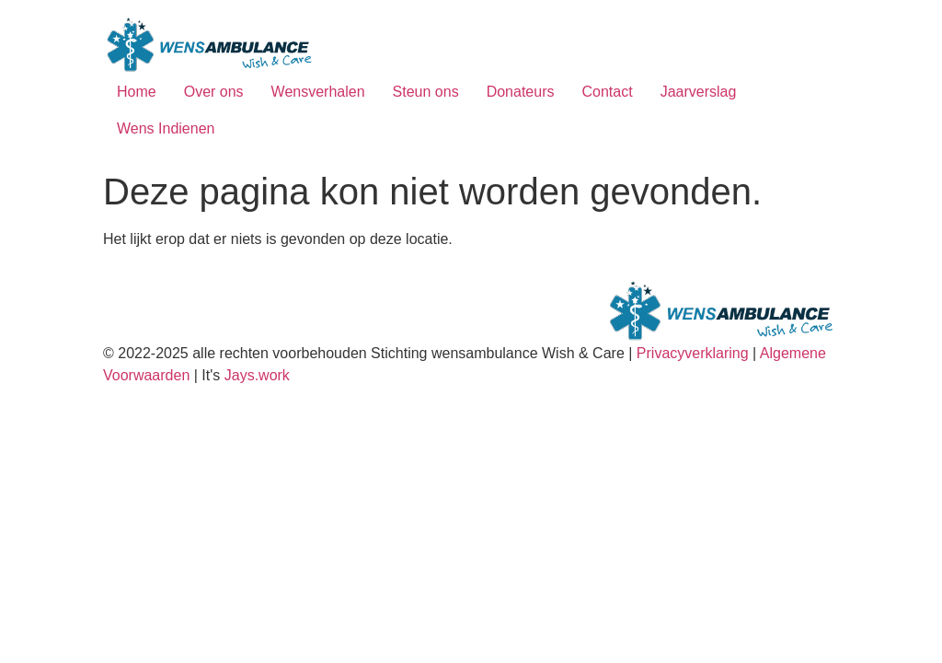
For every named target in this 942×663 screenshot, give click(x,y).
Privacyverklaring (693, 353)
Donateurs (521, 91)
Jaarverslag (699, 91)
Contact (606, 91)
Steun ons (426, 91)
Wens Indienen (165, 128)
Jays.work (257, 375)
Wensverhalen (318, 91)
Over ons (214, 91)
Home (136, 91)
